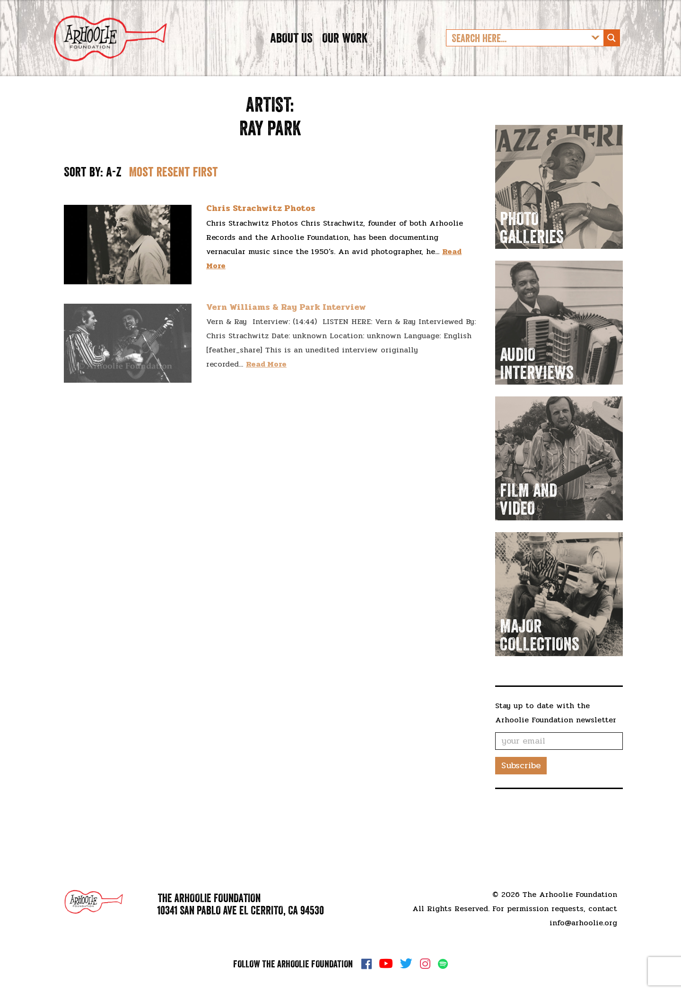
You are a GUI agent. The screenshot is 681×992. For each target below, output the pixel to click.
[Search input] (517, 54)
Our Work (344, 54)
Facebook (366, 963)
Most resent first (173, 204)
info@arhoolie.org (583, 923)
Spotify (443, 964)
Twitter (406, 963)
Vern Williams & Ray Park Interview (286, 340)
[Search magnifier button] (611, 54)
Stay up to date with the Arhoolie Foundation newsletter (555, 745)
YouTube (386, 963)
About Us (291, 54)
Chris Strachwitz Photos (260, 241)
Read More (266, 397)
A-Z (114, 204)
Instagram (425, 963)
